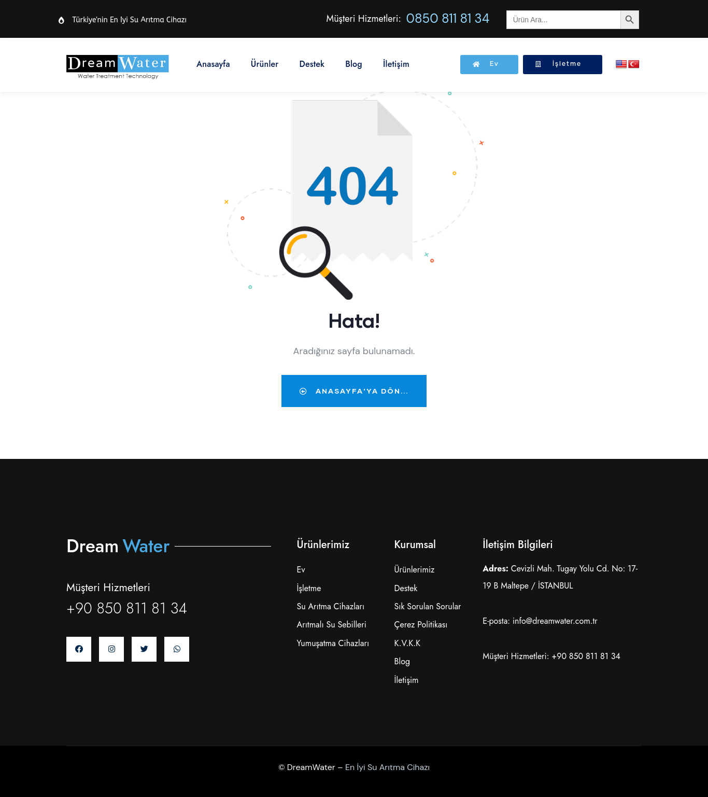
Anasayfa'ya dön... (354, 390)
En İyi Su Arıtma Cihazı (387, 767)
